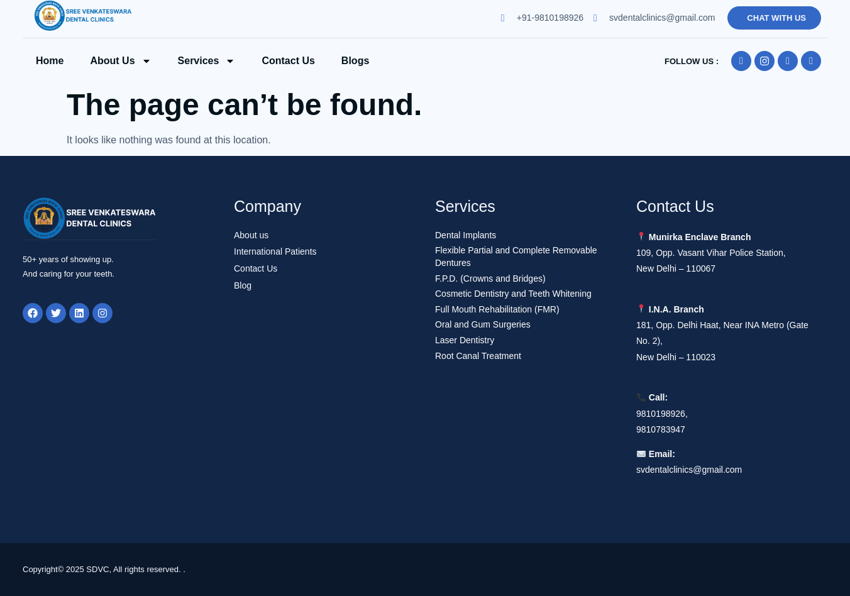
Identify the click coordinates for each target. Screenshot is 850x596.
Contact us (288, 60)
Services (207, 61)
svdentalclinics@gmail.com (689, 470)
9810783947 (660, 429)
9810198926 (660, 414)
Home (49, 60)
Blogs (355, 60)
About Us (120, 61)
